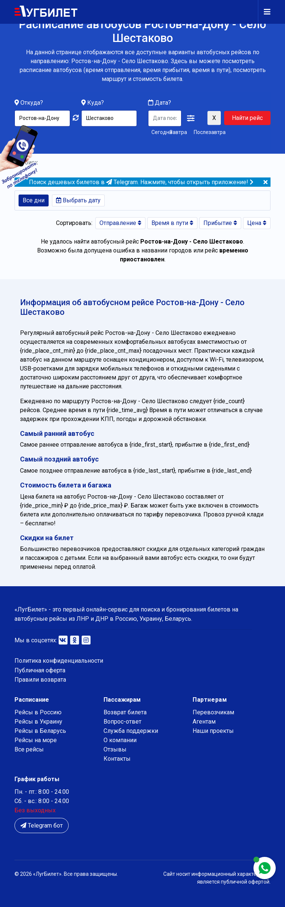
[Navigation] (264, 12)
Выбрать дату (78, 200)
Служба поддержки (131, 730)
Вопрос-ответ (122, 721)
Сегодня (159, 132)
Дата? (159, 102)
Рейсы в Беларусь (40, 730)
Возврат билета (125, 712)
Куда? (95, 102)
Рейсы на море (35, 740)
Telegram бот (41, 825)
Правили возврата (40, 679)
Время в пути (172, 222)
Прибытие (220, 222)
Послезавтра (210, 132)
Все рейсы (29, 749)
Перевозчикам (213, 712)
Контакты (117, 758)
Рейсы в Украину (38, 721)
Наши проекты (213, 730)
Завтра (178, 132)
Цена (256, 222)
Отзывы (115, 749)
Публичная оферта (39, 670)
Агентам (204, 721)
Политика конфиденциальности (58, 660)
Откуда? (31, 102)
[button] (190, 118)
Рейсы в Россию (38, 712)
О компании (120, 740)
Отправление (120, 222)
